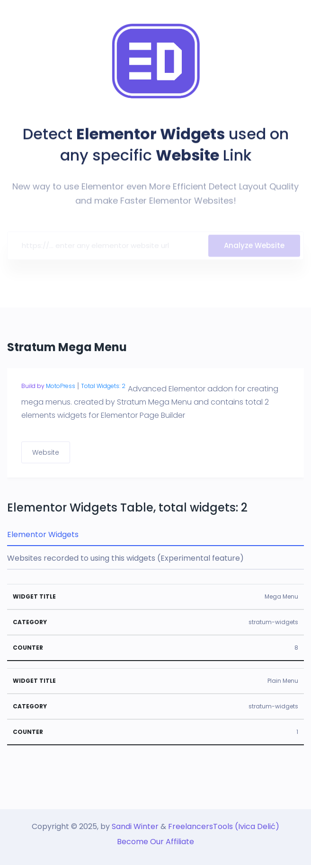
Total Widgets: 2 (103, 386)
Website (45, 452)
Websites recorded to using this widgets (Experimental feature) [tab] (125, 558)
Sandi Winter (135, 826)
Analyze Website (254, 247)
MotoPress (60, 386)
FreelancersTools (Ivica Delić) (223, 826)
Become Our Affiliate (155, 841)
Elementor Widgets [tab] (43, 534)
